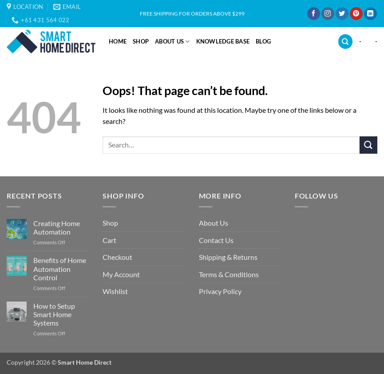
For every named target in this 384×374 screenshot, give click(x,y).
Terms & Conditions (229, 274)
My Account (121, 274)
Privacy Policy (220, 291)
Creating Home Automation (56, 227)
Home (118, 41)
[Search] (345, 41)
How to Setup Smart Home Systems (54, 314)
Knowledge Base (223, 41)
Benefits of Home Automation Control (59, 268)
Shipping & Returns (228, 257)
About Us (172, 41)
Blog (263, 41)
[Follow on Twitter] (342, 13)
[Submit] (368, 145)
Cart (109, 240)
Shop (141, 41)
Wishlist (115, 291)
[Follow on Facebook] (313, 13)
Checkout (117, 257)
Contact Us (216, 240)
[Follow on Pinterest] (356, 13)
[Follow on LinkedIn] (370, 13)
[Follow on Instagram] (327, 13)
